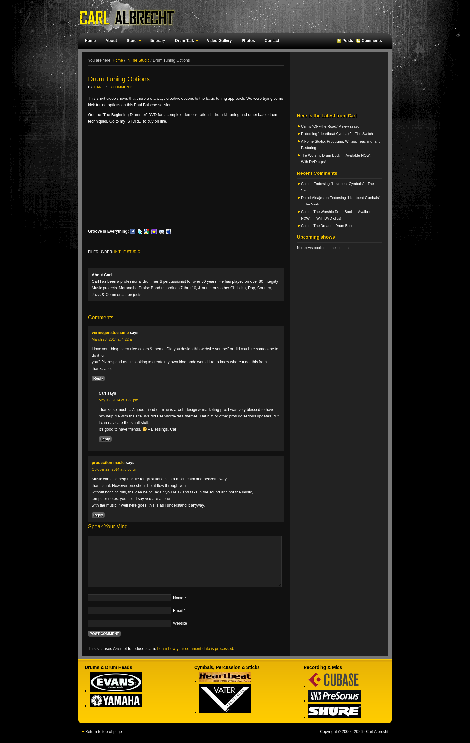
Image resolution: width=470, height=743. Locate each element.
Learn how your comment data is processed (195, 648)
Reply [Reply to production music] (98, 515)
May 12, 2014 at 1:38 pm (118, 400)
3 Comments (121, 87)
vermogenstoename (110, 332)
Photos (248, 40)
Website (180, 623)
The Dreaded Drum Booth (333, 226)
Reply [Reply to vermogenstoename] (98, 378)
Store (132, 41)
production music (108, 463)
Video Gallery (219, 40)
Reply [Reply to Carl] (105, 439)
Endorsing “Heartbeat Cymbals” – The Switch (337, 134)
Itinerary (157, 40)
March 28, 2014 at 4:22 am (113, 339)
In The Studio (127, 252)
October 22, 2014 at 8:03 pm (114, 469)
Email (178, 610)
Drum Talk (185, 41)
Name (178, 598)
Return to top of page (103, 731)
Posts (347, 40)
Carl (98, 87)
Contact (272, 40)
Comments (372, 40)
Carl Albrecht (231, 16)
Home (90, 40)
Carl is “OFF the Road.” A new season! (331, 126)
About (111, 40)
